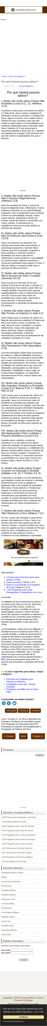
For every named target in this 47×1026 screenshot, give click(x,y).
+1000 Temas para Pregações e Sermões (18, 817)
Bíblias (4, 877)
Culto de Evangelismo (16, 76)
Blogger (29, 1000)
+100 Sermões (11, 711)
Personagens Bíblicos (10, 912)
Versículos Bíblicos (9, 930)
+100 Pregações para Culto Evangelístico (18, 835)
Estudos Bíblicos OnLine (31, 998)
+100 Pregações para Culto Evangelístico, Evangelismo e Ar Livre (24, 591)
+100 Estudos (23, 711)
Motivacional (6, 908)
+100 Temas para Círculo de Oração (16, 852)
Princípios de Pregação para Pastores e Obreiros (19, 680)
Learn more (38, 1012)
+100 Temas (35, 711)
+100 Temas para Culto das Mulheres (16, 848)
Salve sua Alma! (14, 582)
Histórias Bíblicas (8, 895)
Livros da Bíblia (7, 903)
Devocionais (6, 886)
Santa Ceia (6, 921)
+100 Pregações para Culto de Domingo (18, 839)
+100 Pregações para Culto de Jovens (17, 830)
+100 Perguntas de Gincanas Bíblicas (17, 857)
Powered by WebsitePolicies (13, 1021)
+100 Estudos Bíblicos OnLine (13, 822)
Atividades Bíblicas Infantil (12, 873)
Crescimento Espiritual (10, 881)
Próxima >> (38, 736)
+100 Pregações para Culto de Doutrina (17, 826)
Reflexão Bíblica (8, 917)
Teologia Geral (7, 926)
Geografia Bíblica (8, 890)
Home (4, 76)
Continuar (23, 1017)
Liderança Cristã (8, 899)
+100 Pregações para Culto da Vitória (17, 844)
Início (23, 736)
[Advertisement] (23, 46)
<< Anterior (9, 736)
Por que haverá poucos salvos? (19, 81)
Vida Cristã (5, 934)
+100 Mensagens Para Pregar (13, 861)
